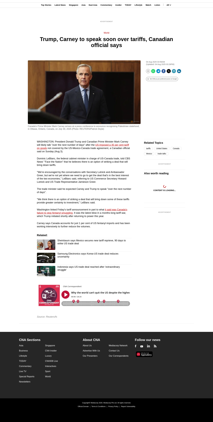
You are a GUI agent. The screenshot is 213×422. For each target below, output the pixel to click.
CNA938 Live (51, 361)
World (106, 33)
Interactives (50, 366)
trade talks (162, 154)
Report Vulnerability (128, 406)
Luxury (48, 356)
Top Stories (46, 15)
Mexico (149, 154)
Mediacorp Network (118, 345)
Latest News (60, 15)
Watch (148, 15)
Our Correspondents (119, 356)
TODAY (128, 15)
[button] (162, 79)
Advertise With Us (91, 351)
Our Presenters (90, 356)
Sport (47, 371)
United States (161, 148)
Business (23, 351)
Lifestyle (138, 15)
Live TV (22, 371)
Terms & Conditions (98, 406)
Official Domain (83, 406)
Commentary (106, 15)
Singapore (73, 15)
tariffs (148, 148)
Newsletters (24, 382)
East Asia (93, 15)
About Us (87, 345)
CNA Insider (51, 351)
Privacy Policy (113, 406)
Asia (84, 15)
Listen (157, 15)
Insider (118, 15)
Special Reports (26, 376)
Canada (176, 148)
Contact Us (114, 351)
